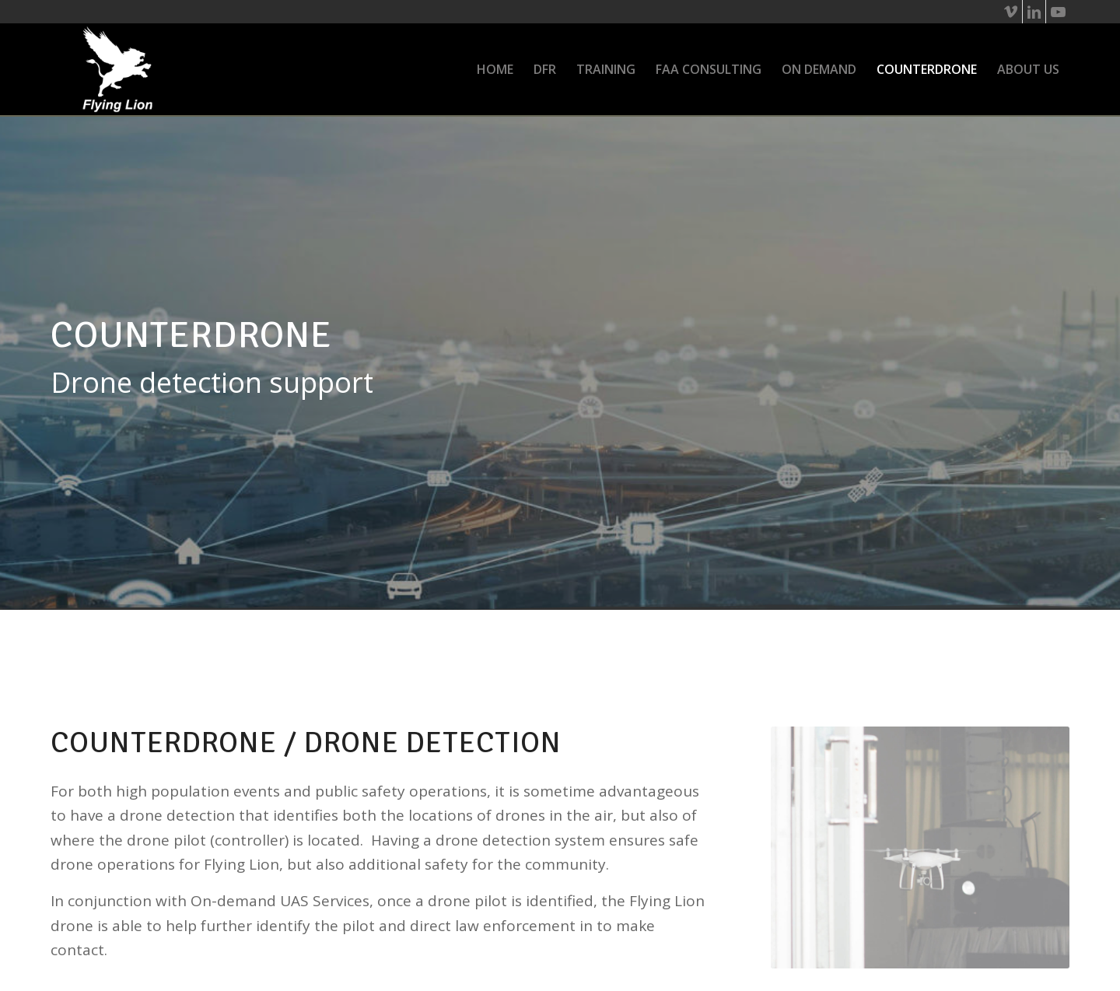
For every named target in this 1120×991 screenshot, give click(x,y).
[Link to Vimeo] (1010, 11)
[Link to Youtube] (1057, 11)
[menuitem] (495, 69)
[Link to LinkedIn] (1034, 11)
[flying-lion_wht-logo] (117, 69)
